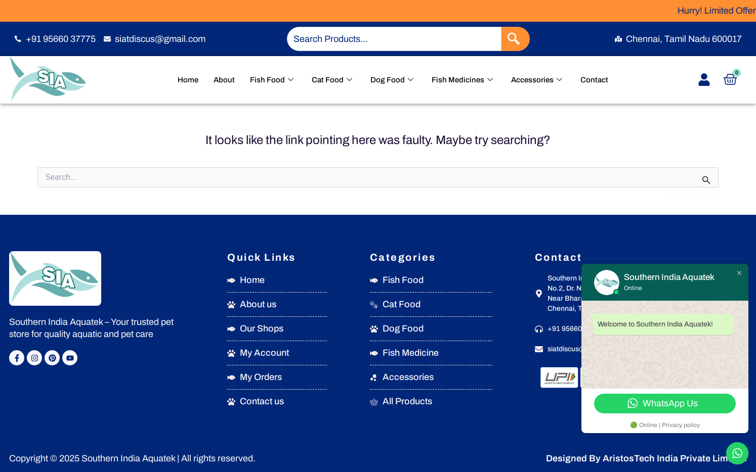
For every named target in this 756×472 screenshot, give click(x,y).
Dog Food (391, 80)
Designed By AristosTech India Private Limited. (646, 458)
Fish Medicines (462, 80)
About (224, 80)
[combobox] (394, 39)
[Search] (515, 39)
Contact (594, 80)
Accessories (536, 80)
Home (188, 80)
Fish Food (271, 80)
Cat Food (332, 80)
